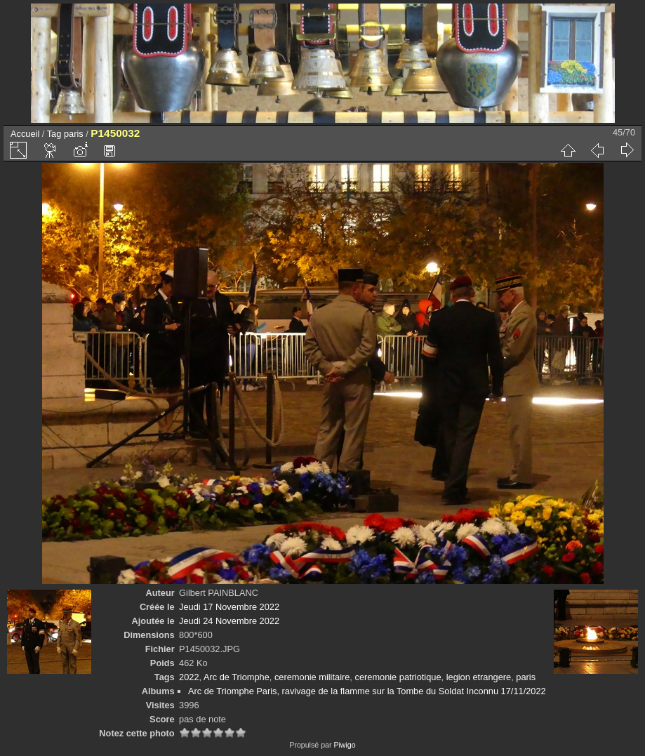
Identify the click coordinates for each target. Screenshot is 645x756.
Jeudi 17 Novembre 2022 (229, 607)
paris (74, 133)
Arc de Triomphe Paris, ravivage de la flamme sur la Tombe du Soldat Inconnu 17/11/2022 (367, 691)
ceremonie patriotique (397, 677)
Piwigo (344, 745)
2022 (189, 677)
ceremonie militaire (312, 677)
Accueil (25, 133)
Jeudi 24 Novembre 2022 (229, 621)
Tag (54, 133)
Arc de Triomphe (237, 677)
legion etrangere (479, 677)
